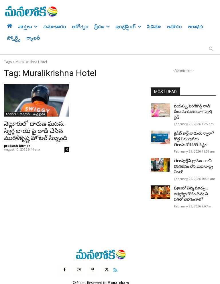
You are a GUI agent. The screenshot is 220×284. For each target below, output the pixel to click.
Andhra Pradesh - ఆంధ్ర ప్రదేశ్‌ (25, 114)
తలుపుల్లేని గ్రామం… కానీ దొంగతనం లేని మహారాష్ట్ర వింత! (190, 156)
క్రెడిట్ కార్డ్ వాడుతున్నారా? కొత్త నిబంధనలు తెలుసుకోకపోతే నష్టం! (193, 130)
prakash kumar (17, 143)
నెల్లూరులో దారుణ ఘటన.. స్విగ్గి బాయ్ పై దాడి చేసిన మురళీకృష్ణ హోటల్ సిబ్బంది (34, 130)
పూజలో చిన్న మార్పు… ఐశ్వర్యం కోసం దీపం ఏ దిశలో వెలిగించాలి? (193, 180)
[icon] (111, 254)
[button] (211, 49)
